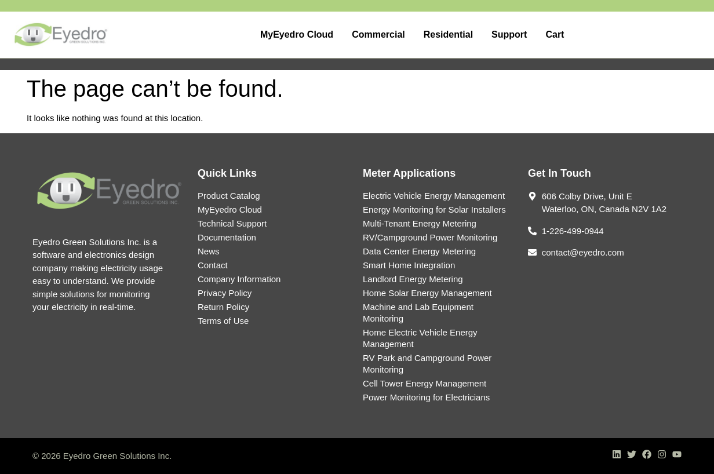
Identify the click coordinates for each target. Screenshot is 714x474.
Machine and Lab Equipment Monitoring (418, 312)
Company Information (239, 279)
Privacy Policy (225, 293)
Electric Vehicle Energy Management (434, 195)
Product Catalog (229, 195)
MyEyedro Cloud (230, 209)
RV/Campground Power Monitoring (430, 237)
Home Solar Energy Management (427, 293)
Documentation (227, 237)
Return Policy (223, 307)
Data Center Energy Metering (419, 251)
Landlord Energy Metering (413, 279)
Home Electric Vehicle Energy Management (420, 338)
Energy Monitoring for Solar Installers (434, 209)
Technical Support (232, 223)
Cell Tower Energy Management (424, 383)
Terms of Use (223, 321)
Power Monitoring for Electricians (426, 397)
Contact (213, 265)
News (209, 251)
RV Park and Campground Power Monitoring (427, 363)
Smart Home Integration (409, 265)
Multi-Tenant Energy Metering (419, 223)
